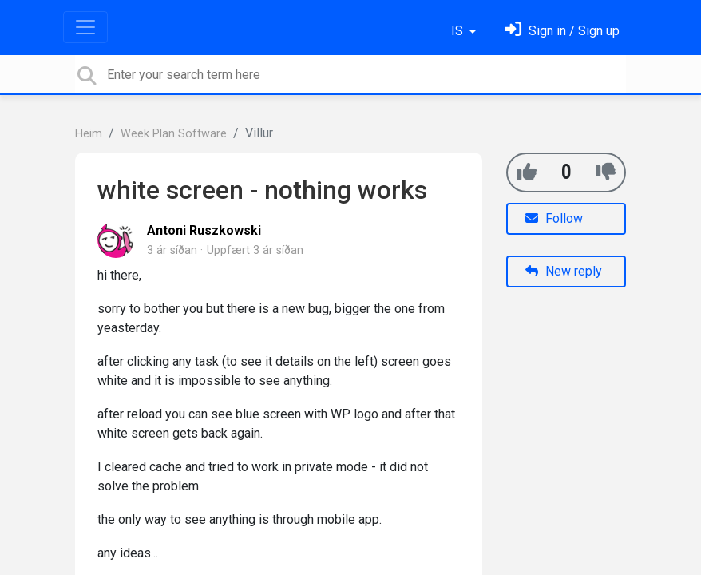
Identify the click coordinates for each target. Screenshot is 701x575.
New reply (563, 271)
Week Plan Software (174, 134)
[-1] (606, 172)
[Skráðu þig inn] (562, 30)
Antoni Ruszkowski (204, 230)
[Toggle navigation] (85, 27)
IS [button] (458, 30)
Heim (88, 134)
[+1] (527, 172)
